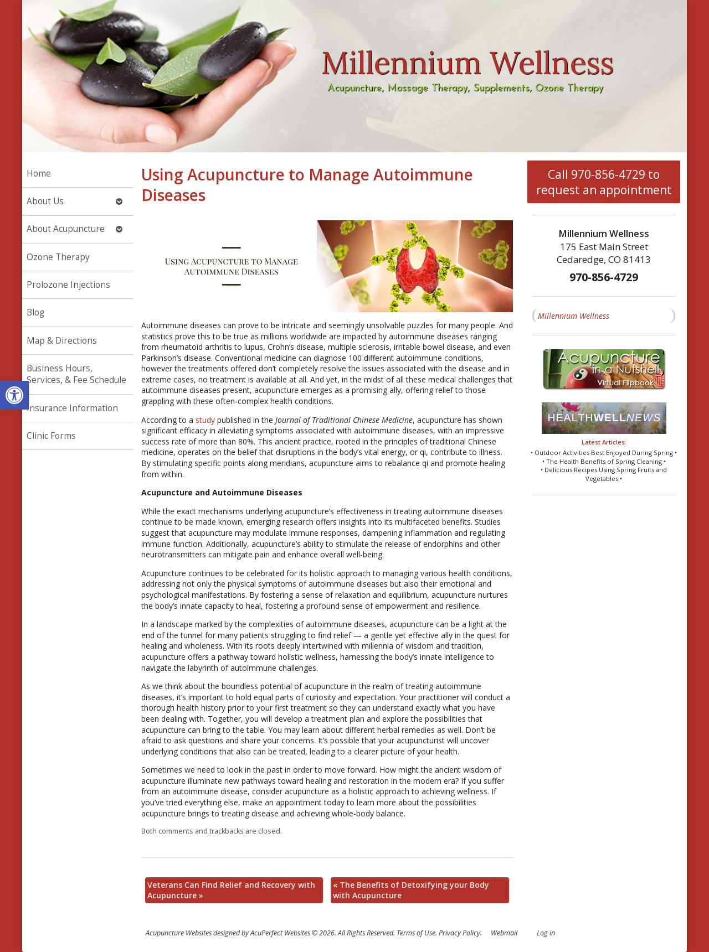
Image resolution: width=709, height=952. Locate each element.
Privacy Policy (459, 933)
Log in (546, 933)
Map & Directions (62, 340)
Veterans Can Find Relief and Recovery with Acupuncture (231, 890)
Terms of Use (416, 933)
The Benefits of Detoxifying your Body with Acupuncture (411, 890)
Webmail (504, 933)
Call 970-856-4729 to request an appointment (604, 182)
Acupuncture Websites (179, 933)
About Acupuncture (66, 229)
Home (39, 173)
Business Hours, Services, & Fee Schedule (76, 374)
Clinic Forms (51, 436)
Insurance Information (72, 408)
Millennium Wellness (573, 316)
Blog (35, 312)
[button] (14, 395)
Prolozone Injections (68, 285)
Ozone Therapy (58, 257)
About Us (45, 201)
